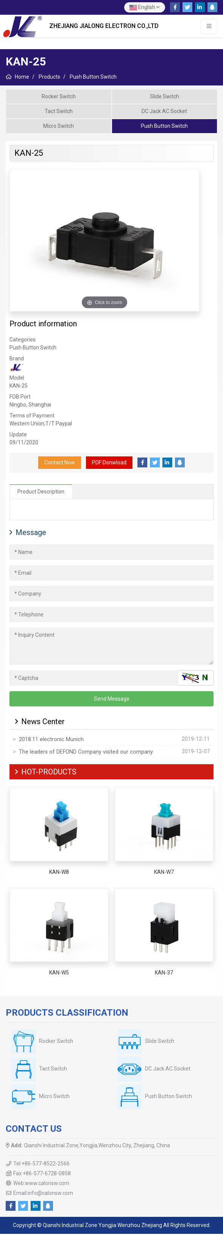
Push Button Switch (164, 126)
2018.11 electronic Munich (51, 739)
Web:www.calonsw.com (41, 1183)
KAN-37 (164, 973)
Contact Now (59, 462)
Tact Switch (59, 111)
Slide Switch (164, 96)
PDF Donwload (109, 462)
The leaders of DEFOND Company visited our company (86, 752)
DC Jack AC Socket (164, 111)
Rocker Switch (59, 96)
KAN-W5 (59, 973)
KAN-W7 (164, 872)
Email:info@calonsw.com (43, 1193)
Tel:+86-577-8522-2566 (41, 1163)
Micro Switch (58, 126)
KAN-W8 (59, 872)
